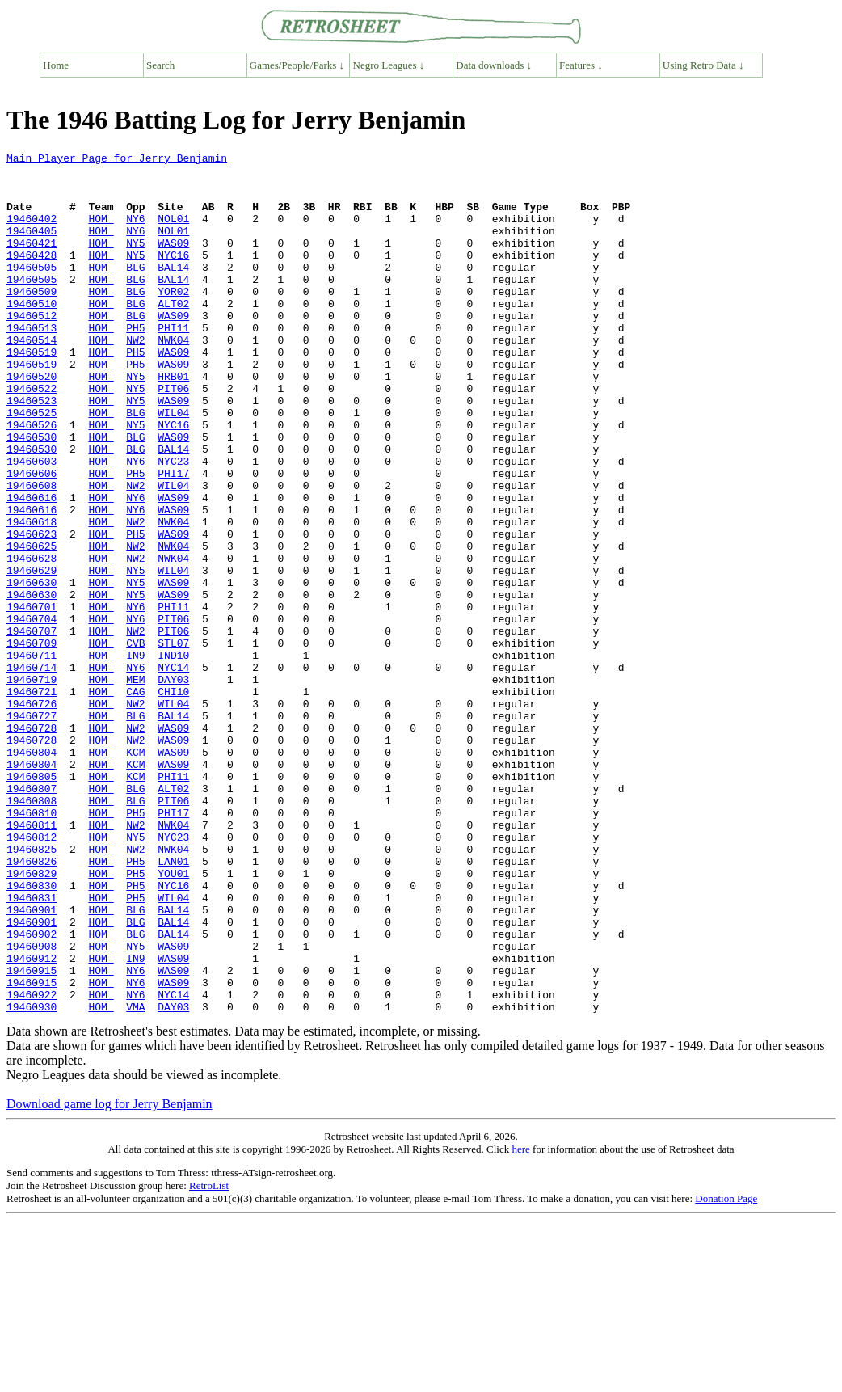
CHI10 (173, 800)
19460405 (31, 247)
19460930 (31, 1178)
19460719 (31, 785)
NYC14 (173, 771)
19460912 (31, 1120)
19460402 (31, 233)
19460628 (31, 640)
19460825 (31, 989)
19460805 (31, 902)
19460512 (31, 349)
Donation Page (726, 1371)
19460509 (31, 320)
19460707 (31, 727)
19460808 (31, 931)
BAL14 (173, 291)
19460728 (31, 844)
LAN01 (173, 1004)
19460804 (31, 873)
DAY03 (173, 785)
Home (56, 65)
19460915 (31, 1135)
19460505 (31, 291)
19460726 (31, 815)
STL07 (173, 742)
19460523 (31, 451)
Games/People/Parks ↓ (297, 65)
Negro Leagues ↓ (389, 65)
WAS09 (173, 262)
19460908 (31, 1106)
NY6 (135, 233)
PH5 (135, 363)
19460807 (31, 916)
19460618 (31, 596)
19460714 (31, 771)
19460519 (31, 393)
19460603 (31, 524)
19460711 (31, 756)
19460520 (31, 422)
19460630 (31, 669)
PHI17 (173, 538)
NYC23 (173, 524)
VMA (135, 1178)
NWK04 (173, 378)
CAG (135, 800)
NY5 (135, 262)
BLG (135, 291)
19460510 (31, 334)
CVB (135, 742)
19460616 (31, 567)
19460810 (31, 946)
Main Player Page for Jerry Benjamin (116, 160)
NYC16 (173, 276)
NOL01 (173, 233)
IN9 (135, 756)
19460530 (31, 494)
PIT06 (173, 436)
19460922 (31, 1164)
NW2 (135, 378)
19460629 (31, 654)
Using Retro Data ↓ (703, 65)
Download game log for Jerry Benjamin (109, 1276)
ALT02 (173, 334)
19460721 (31, 800)
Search (160, 65)
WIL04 (173, 465)
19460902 (31, 1091)
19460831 (31, 1047)
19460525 (31, 465)
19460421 (31, 262)
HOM (100, 233)
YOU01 (173, 1018)
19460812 (31, 975)
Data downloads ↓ (494, 65)
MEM (135, 785)
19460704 (31, 713)
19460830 (31, 1033)
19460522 (31, 436)
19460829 (31, 1018)
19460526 (31, 480)
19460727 (31, 829)
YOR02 (173, 320)
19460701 (31, 698)
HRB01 (173, 422)
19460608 (31, 553)
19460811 (31, 960)
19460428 (31, 276)
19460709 (31, 742)
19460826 (31, 1004)
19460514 (31, 378)
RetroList (209, 1358)
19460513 (31, 363)
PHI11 (173, 363)
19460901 (31, 1062)
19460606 (31, 538)
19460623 (31, 611)
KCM (135, 873)
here (520, 1321)
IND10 (173, 756)
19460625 (31, 625)
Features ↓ (581, 65)
